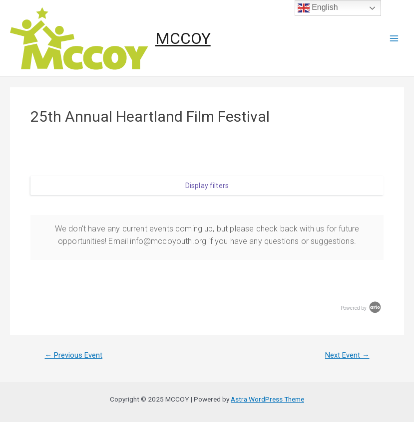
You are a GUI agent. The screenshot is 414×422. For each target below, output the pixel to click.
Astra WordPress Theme (267, 399)
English (318, 8)
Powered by (362, 308)
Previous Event (73, 355)
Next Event (347, 355)
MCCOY (183, 38)
